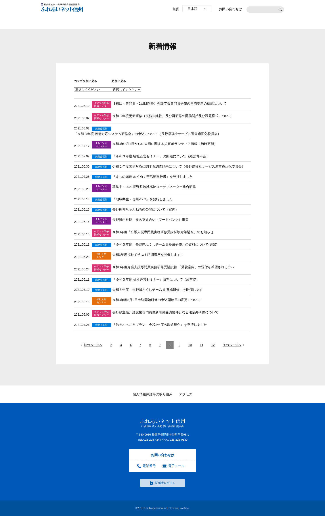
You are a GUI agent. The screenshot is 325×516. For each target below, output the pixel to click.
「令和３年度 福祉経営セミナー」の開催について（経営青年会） (160, 156)
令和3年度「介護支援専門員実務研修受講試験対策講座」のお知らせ (163, 232)
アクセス (185, 394)
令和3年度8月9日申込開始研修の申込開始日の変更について (156, 300)
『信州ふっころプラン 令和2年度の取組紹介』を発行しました (159, 324)
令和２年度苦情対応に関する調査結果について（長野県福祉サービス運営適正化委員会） (178, 166)
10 (190, 345)
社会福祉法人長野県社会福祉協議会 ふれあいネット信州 (62, 7)
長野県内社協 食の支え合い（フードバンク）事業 (150, 219)
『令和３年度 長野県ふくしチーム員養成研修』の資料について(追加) (164, 244)
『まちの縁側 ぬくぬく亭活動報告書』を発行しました (152, 176)
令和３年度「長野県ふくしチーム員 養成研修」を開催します (157, 289)
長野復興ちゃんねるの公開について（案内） (145, 209)
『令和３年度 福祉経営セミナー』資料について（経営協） (155, 279)
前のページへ (93, 345)
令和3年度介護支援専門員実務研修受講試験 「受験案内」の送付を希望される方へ (173, 267)
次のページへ (232, 345)
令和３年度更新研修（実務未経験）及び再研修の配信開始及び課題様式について (172, 116)
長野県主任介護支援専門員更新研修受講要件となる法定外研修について (165, 312)
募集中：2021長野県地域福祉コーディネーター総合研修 (154, 187)
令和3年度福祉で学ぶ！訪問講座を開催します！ (148, 254)
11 (201, 345)
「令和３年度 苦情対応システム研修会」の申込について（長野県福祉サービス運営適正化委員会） (147, 134)
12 (213, 345)
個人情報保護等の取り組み (152, 394)
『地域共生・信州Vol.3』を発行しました (142, 199)
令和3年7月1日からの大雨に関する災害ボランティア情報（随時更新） (164, 144)
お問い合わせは (230, 9)
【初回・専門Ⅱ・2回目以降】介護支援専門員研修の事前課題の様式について (169, 103)
